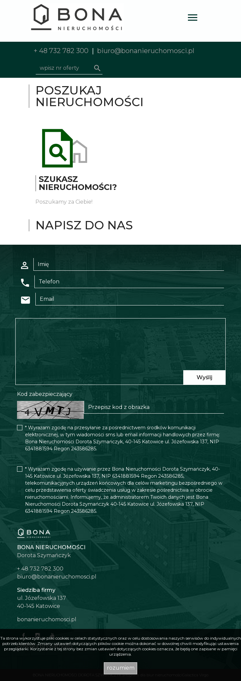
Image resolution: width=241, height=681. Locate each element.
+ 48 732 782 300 (61, 51)
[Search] (69, 68)
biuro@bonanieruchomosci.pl (145, 51)
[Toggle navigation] (192, 18)
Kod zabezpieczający (44, 394)
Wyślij (204, 377)
